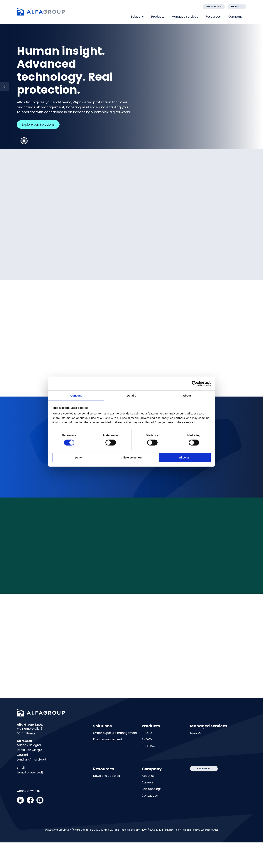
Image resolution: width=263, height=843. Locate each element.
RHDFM (147, 734)
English (235, 6)
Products (157, 16)
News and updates (106, 776)
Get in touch (213, 6)
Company (235, 16)
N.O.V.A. (195, 734)
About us (148, 776)
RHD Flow (148, 747)
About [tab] (187, 395)
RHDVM (147, 740)
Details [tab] (131, 395)
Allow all (184, 457)
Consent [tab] (76, 395)
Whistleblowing (209, 830)
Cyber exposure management (115, 734)
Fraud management (107, 740)
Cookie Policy (191, 830)
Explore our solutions (40, 124)
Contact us (150, 796)
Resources (213, 16)
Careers (148, 783)
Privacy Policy (173, 830)
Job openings (151, 790)
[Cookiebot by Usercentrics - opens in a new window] (194, 383)
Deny (78, 457)
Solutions (137, 16)
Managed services (185, 16)
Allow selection (131, 457)
